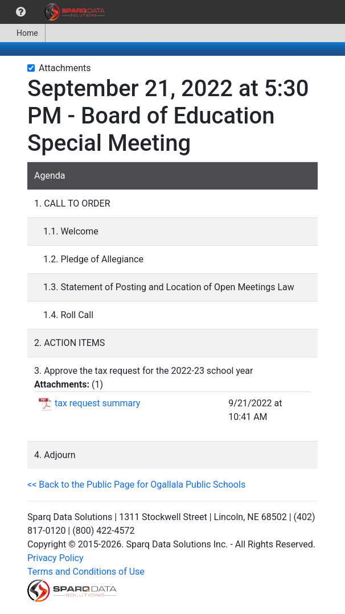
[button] (21, 12)
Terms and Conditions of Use (86, 571)
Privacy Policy (55, 558)
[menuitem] (21, 12)
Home (22, 33)
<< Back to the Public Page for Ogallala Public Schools (136, 484)
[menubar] (55, 12)
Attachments (65, 68)
